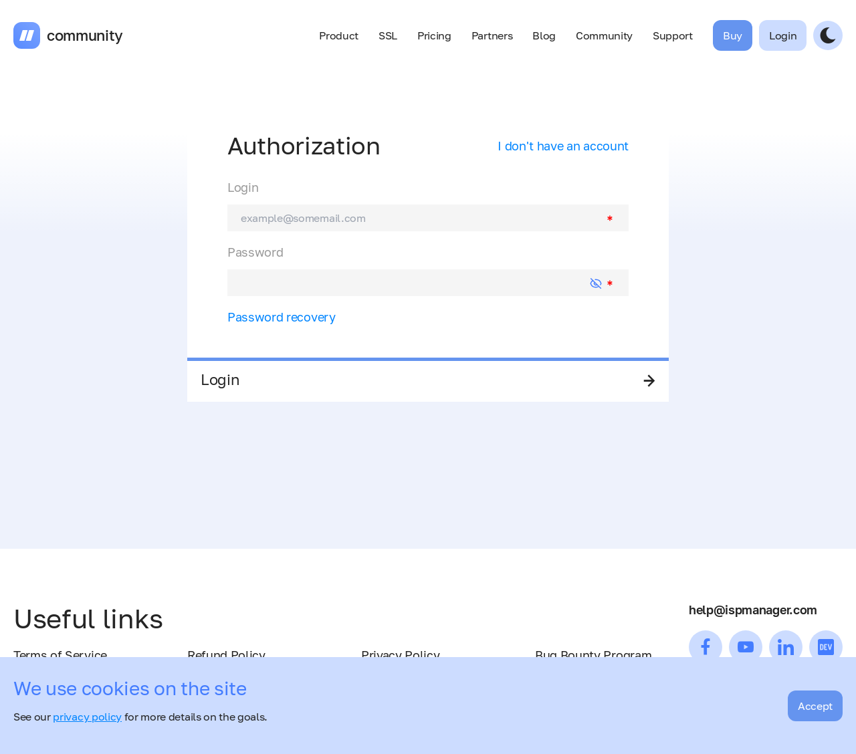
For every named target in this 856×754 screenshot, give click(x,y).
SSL (388, 35)
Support (673, 35)
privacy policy (87, 716)
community (85, 35)
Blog (544, 35)
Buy (732, 35)
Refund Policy (226, 655)
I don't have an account (563, 145)
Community (604, 35)
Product (338, 35)
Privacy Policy (400, 655)
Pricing (434, 35)
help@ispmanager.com (753, 609)
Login (242, 187)
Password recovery (281, 316)
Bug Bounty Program (593, 655)
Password (255, 252)
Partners (491, 35)
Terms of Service (60, 655)
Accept (815, 706)
